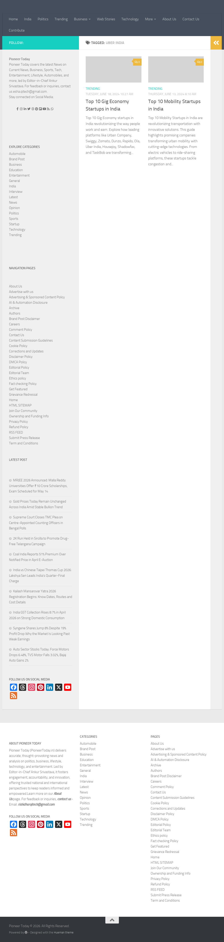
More (149, 19)
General (14, 181)
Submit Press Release (24, 438)
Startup (14, 224)
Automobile (17, 154)
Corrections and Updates (26, 351)
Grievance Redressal (23, 395)
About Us (169, 19)
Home (13, 19)
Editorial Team (19, 373)
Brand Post (17, 159)
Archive (14, 308)
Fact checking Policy (23, 384)
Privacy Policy (18, 422)
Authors (14, 313)
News (13, 202)
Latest (13, 197)
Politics (43, 19)
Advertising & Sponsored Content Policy (37, 297)
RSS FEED (16, 432)
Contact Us (190, 19)
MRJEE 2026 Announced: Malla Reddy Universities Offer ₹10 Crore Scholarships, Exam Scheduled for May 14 (38, 485)
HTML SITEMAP (20, 405)
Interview (15, 192)
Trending (61, 19)
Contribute (17, 30)
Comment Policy (20, 330)
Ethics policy (17, 378)
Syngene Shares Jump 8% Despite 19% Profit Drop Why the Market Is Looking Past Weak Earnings (39, 633)
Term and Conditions (23, 443)
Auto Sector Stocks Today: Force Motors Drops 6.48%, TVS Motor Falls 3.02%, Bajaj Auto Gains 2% (39, 654)
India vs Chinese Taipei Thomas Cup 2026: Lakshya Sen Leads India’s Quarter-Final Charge (40, 575)
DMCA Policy (18, 362)
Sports (13, 219)
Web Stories (106, 19)
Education (16, 170)
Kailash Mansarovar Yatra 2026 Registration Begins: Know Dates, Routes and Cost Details (40, 596)
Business (80, 19)
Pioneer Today (19, 59)
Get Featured (18, 389)
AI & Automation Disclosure (28, 303)
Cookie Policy (18, 346)
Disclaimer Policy (20, 357)
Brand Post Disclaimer (24, 319)
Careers (14, 324)
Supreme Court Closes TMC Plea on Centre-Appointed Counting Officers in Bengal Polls (36, 522)
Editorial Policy (19, 367)
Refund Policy (18, 427)
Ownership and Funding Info (29, 416)
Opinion (14, 208)
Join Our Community (23, 411)
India (27, 19)
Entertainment (19, 175)
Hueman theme (64, 932)
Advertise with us (21, 292)
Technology (130, 19)
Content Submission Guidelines (31, 340)
